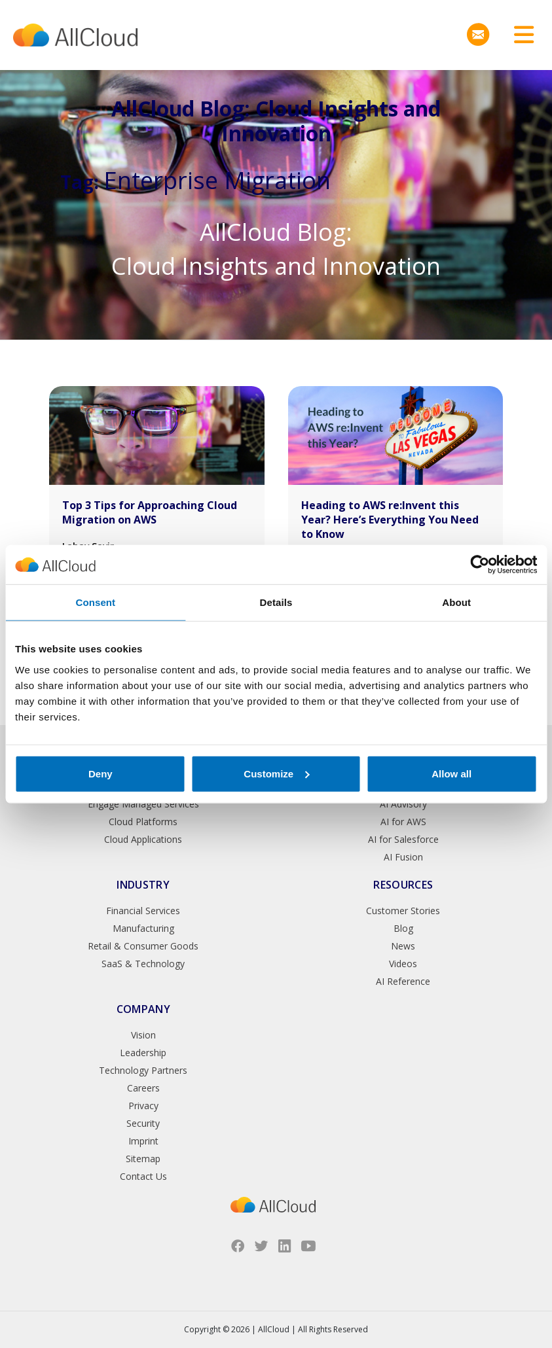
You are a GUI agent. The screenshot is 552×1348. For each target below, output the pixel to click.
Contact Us (143, 1176)
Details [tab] (276, 602)
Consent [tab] (95, 602)
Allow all (451, 773)
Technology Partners (143, 1070)
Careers (143, 1088)
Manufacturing (143, 928)
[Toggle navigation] (519, 35)
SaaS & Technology (143, 963)
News (403, 946)
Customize (276, 773)
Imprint (143, 1141)
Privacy (143, 1105)
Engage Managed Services (143, 804)
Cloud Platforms (143, 821)
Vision (143, 1035)
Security (143, 1123)
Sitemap (143, 1158)
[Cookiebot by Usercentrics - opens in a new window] (479, 565)
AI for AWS (403, 821)
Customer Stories (403, 910)
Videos (403, 963)
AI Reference (403, 981)
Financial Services (143, 910)
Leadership (143, 1052)
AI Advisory (403, 804)
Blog (403, 928)
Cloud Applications (143, 839)
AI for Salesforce (403, 839)
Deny (100, 773)
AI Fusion (403, 857)
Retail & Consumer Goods (143, 946)
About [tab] (456, 602)
